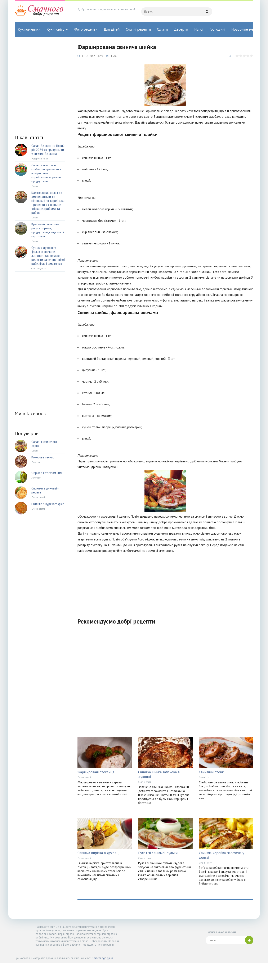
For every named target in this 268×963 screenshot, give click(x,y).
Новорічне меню (244, 29)
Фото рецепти (85, 29)
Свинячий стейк (211, 772)
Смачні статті (84, 777)
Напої (198, 29)
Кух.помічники (29, 29)
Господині (217, 29)
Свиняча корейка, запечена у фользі (221, 855)
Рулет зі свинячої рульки (158, 853)
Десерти (181, 29)
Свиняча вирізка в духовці (98, 853)
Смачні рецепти (138, 29)
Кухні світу (55, 29)
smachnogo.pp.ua (102, 958)
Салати (162, 29)
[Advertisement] (165, 582)
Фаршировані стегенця (95, 772)
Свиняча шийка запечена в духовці (159, 774)
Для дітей (112, 29)
